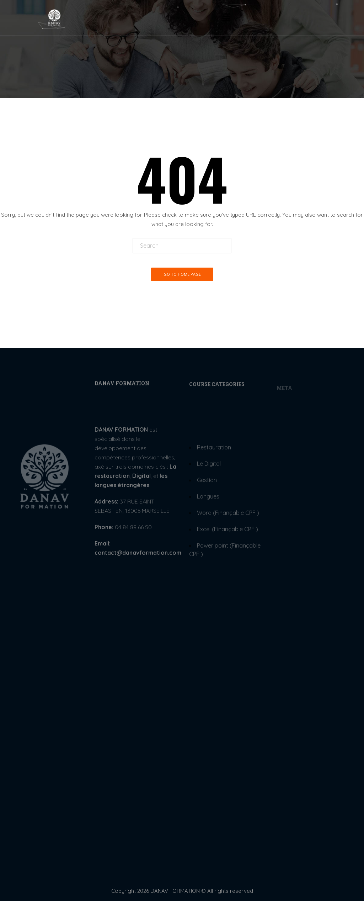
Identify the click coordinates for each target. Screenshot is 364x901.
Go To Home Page (182, 274)
